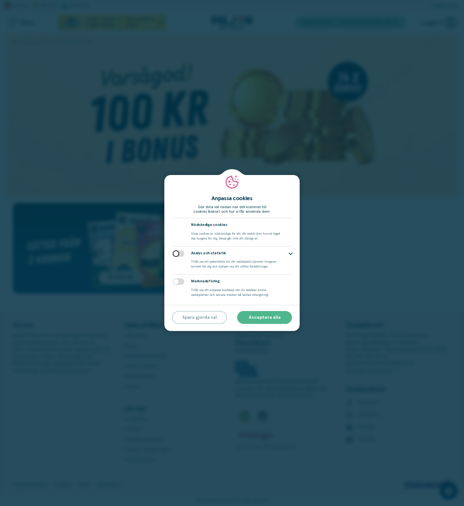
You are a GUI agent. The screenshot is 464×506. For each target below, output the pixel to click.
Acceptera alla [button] (265, 317)
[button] (291, 254)
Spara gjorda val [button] (199, 317)
